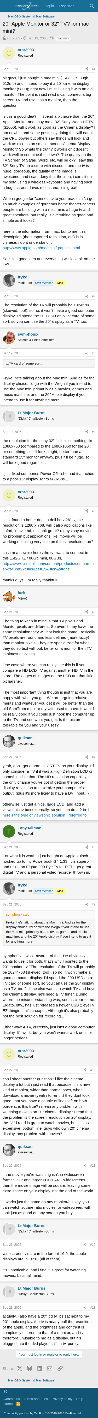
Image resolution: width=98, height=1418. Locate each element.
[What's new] (81, 6)
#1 (93, 69)
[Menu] (7, 6)
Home (8, 1404)
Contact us (12, 1399)
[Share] (86, 69)
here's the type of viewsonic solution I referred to (45, 815)
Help (79, 1399)
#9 (93, 904)
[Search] (92, 6)
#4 (93, 432)
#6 (93, 612)
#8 (93, 847)
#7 (93, 757)
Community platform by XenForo (43, 1413)
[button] (5, 1391)
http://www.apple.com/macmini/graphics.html (41, 248)
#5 (93, 511)
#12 (92, 1245)
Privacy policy (62, 1399)
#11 (92, 1165)
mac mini (63, 38)
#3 (93, 353)
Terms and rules (36, 1399)
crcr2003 (13, 38)
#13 (92, 1307)
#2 (93, 296)
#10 (92, 1070)
